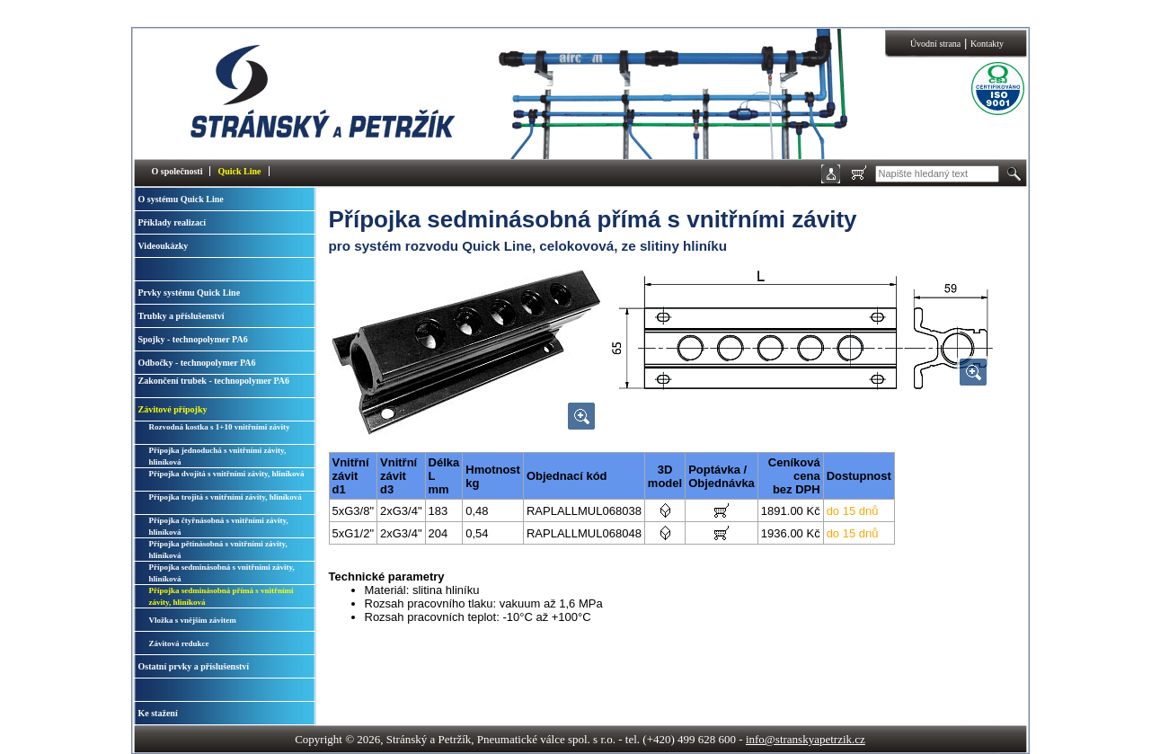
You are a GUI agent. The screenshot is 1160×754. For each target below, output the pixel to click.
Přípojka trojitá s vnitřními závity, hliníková (225, 496)
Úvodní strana (935, 44)
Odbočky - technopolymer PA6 (197, 363)
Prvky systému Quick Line (189, 292)
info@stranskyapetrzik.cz (805, 739)
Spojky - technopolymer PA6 (193, 339)
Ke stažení (158, 713)
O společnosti (177, 171)
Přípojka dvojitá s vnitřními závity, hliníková (227, 473)
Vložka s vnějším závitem (192, 620)
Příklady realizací (172, 222)
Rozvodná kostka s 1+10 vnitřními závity (219, 426)
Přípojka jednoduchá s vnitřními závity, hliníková (218, 456)
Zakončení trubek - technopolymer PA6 (214, 381)
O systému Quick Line (181, 199)
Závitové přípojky (173, 409)
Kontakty (987, 44)
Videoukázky (163, 246)
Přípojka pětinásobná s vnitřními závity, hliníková (218, 549)
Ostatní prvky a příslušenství (194, 666)
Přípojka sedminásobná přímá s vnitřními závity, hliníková (221, 596)
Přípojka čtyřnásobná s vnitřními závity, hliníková (218, 526)
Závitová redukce (179, 643)
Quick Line (239, 171)
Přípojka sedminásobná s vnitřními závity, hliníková (222, 573)
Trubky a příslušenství (181, 316)
